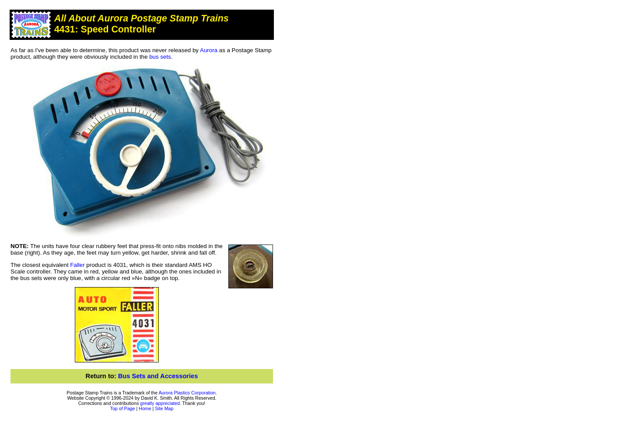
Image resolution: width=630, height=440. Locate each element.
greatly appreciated (160, 403)
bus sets (160, 56)
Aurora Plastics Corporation (187, 392)
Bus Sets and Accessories (158, 376)
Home (145, 408)
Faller (77, 265)
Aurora (208, 50)
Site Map (164, 408)
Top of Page (122, 408)
